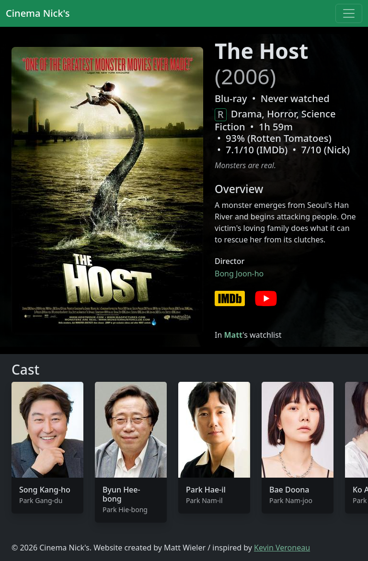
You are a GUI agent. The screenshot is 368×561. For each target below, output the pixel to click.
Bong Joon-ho (239, 273)
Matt (233, 335)
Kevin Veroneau (282, 547)
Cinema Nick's (37, 13)
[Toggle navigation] (348, 13)
